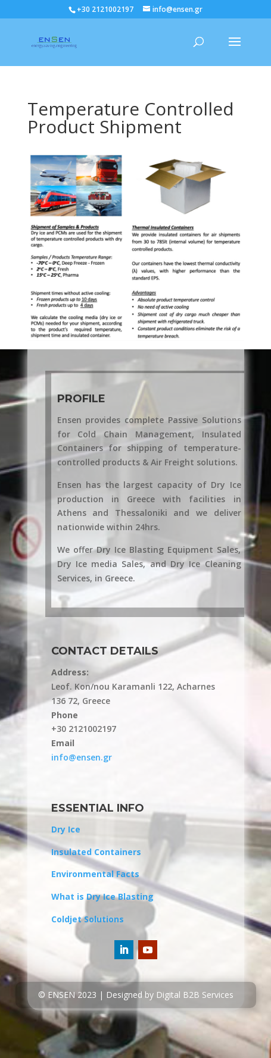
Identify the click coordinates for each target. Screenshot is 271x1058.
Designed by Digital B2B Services (169, 994)
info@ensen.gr (81, 757)
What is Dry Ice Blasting (102, 896)
